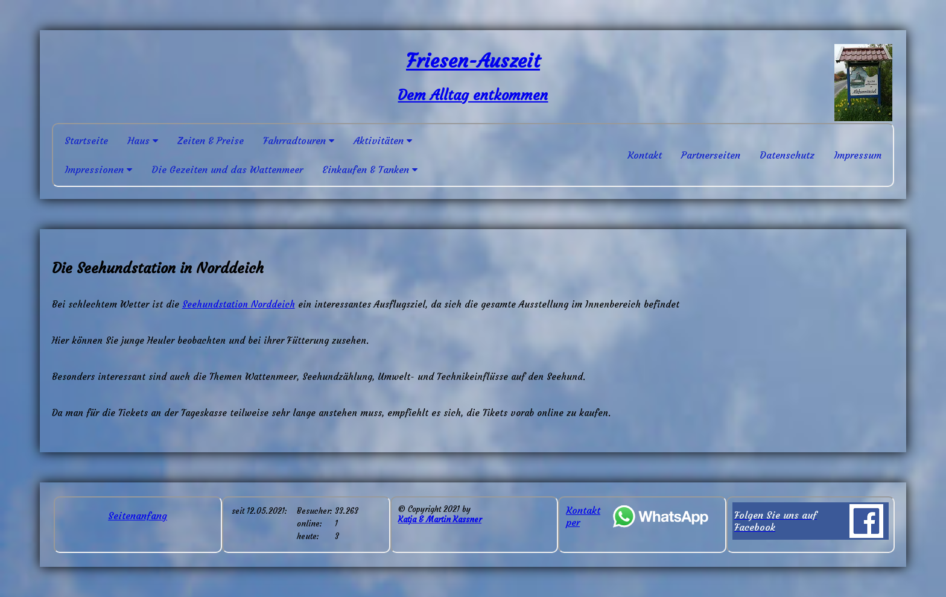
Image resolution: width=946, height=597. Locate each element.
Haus (142, 140)
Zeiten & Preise (210, 140)
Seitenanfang (137, 516)
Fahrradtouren (298, 140)
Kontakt (644, 155)
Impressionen (98, 169)
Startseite (86, 140)
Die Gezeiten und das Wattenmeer (227, 169)
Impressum (857, 155)
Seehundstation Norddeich (238, 304)
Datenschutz (787, 155)
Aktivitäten (383, 140)
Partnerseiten (710, 155)
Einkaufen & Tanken (369, 169)
